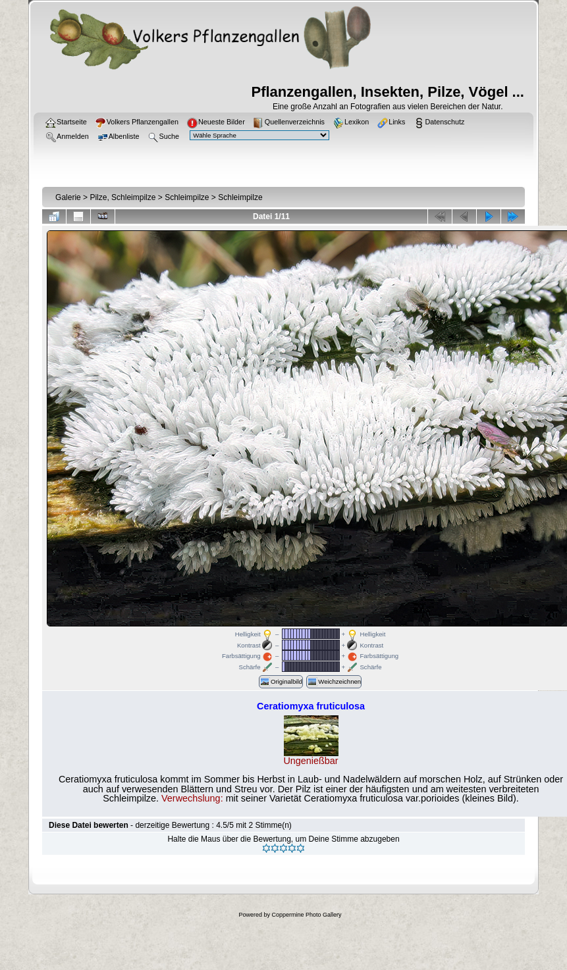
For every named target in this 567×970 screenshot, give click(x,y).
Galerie (68, 197)
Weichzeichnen (334, 681)
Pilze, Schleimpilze (122, 197)
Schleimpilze (187, 197)
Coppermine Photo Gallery (306, 914)
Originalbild (280, 681)
